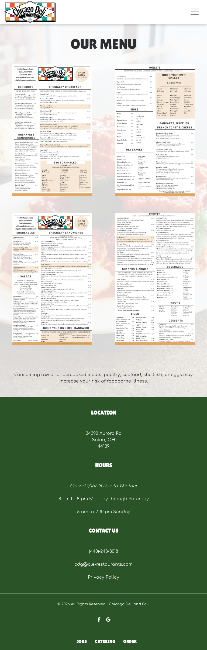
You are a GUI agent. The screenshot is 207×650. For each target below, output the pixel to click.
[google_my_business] (108, 620)
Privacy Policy (103, 577)
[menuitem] (82, 641)
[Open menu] (195, 12)
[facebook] (99, 620)
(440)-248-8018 (103, 551)
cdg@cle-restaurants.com (103, 564)
